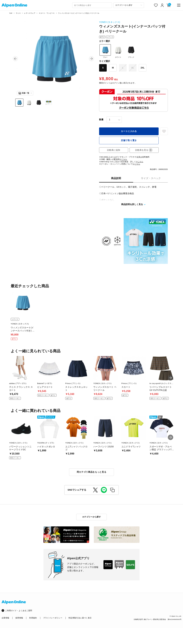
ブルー (105, 51)
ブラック (131, 51)
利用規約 (33, 618)
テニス (18, 13)
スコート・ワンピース (47, 13)
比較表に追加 (113, 150)
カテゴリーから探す (91, 517)
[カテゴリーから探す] (128, 5)
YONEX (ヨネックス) (109, 22)
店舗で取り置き (129, 140)
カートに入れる (129, 131)
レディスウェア (29, 13)
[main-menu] (178, 5)
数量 (101, 119)
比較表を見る (144, 150)
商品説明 (116, 178)
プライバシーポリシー (52, 618)
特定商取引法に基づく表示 (80, 618)
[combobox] (92, 5)
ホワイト (118, 51)
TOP (10, 13)
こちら (124, 159)
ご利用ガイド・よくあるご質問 (18, 610)
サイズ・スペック (151, 178)
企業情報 (5, 618)
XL (132, 68)
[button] (15, 58)
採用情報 (19, 618)
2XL (142, 68)
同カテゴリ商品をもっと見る (91, 472)
